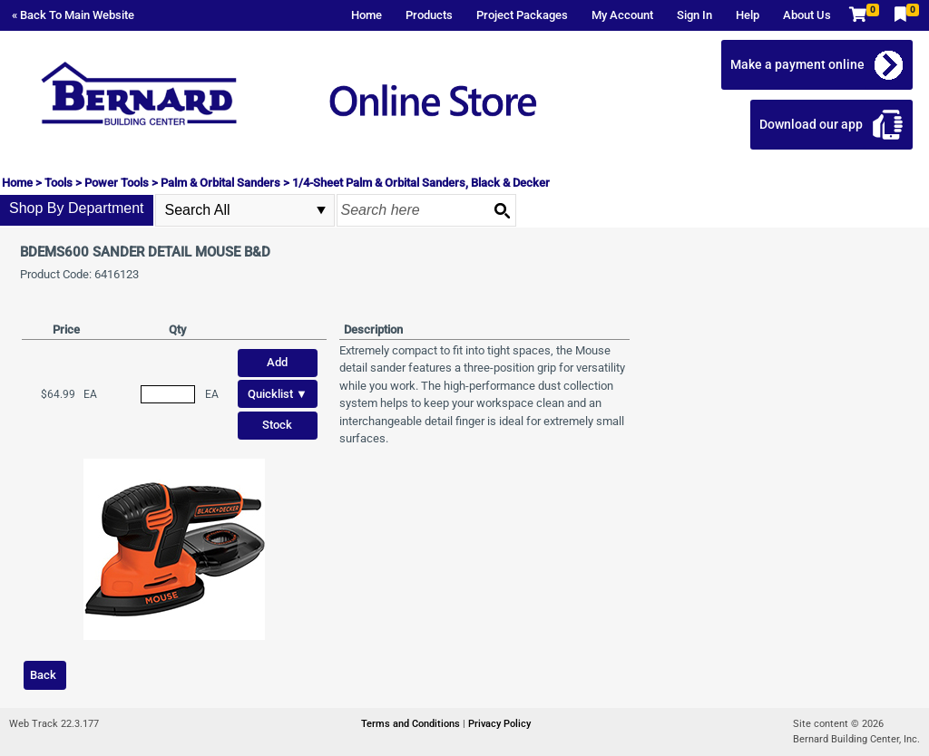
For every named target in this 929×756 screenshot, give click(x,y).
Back (43, 675)
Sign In (694, 15)
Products (429, 15)
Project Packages (522, 15)
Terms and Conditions (412, 724)
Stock (277, 424)
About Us (807, 15)
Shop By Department (76, 208)
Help (747, 15)
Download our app (816, 124)
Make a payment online (803, 64)
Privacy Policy (499, 724)
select (321, 210)
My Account (622, 15)
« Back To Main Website (73, 15)
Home (366, 15)
